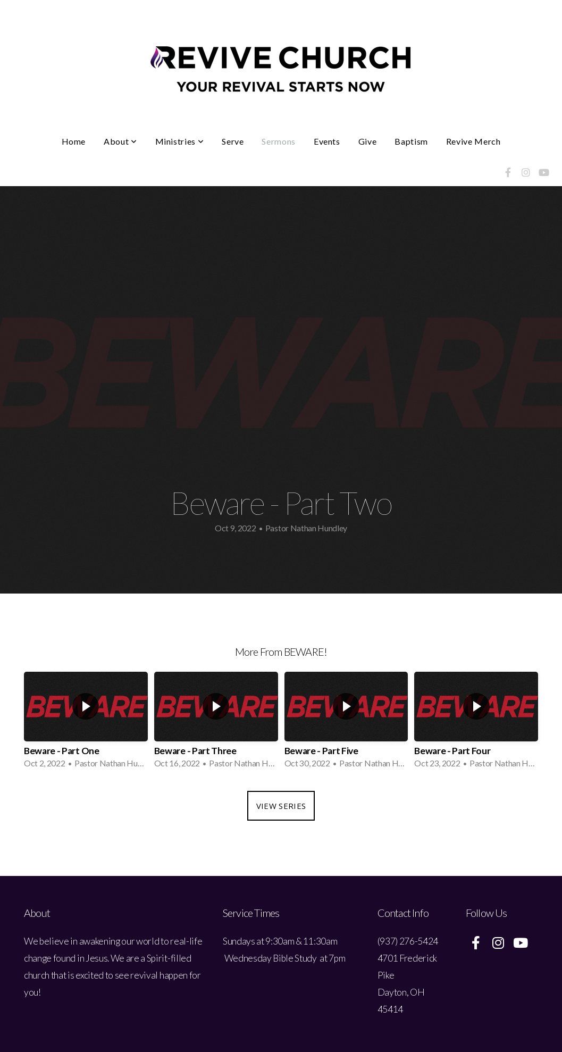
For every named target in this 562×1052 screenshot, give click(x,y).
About (120, 141)
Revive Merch (473, 141)
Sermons (278, 141)
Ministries (179, 141)
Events (327, 141)
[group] (86, 723)
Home (74, 141)
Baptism (411, 141)
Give (367, 141)
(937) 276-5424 (408, 941)
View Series (281, 805)
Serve (233, 141)
